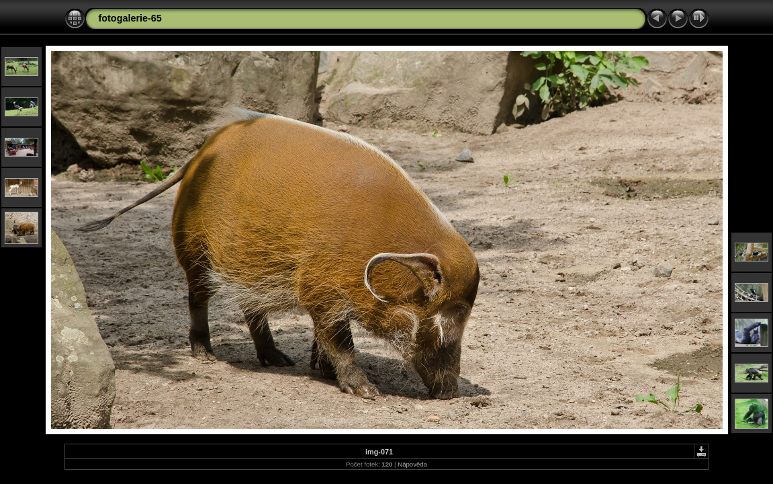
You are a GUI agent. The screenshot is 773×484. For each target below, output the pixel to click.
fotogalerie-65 (130, 18)
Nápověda (412, 464)
